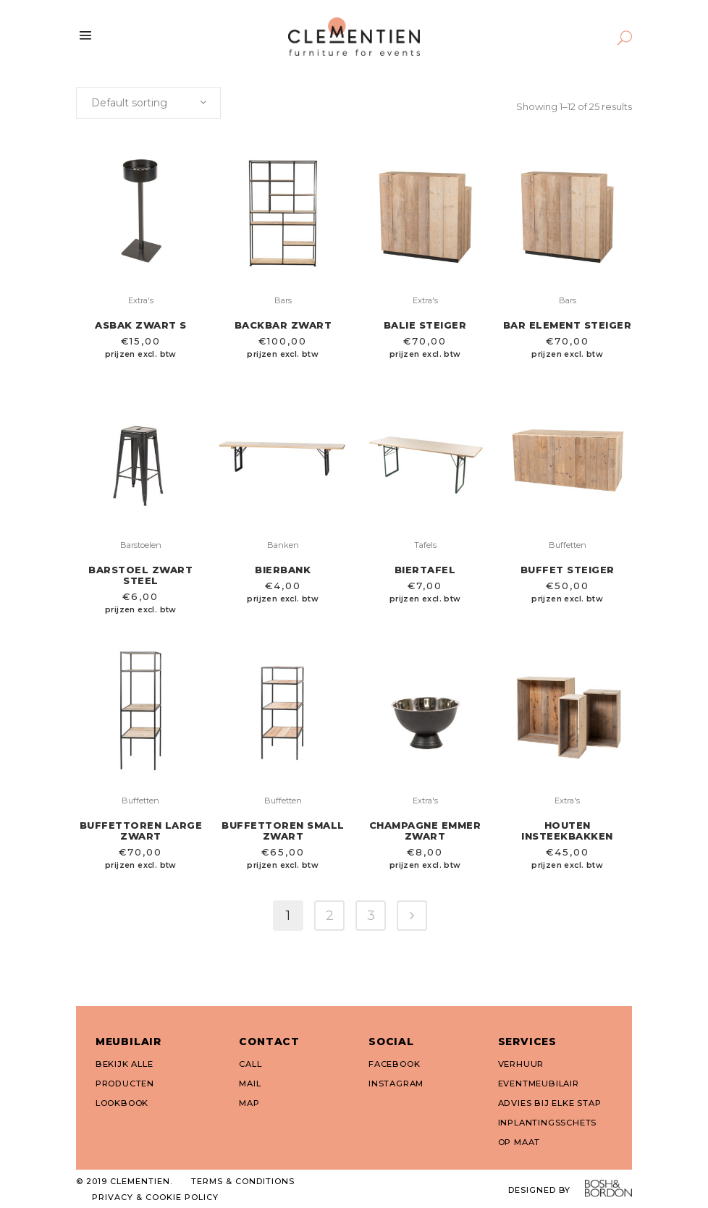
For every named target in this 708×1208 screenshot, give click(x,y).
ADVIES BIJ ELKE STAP (550, 1103)
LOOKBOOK (122, 1103)
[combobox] (148, 103)
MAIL (250, 1083)
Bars (283, 300)
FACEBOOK (394, 1064)
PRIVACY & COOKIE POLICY (155, 1197)
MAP (249, 1103)
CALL (250, 1064)
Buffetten (567, 545)
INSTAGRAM (395, 1083)
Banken (283, 545)
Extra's (140, 300)
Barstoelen (140, 545)
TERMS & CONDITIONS (243, 1181)
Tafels (425, 545)
